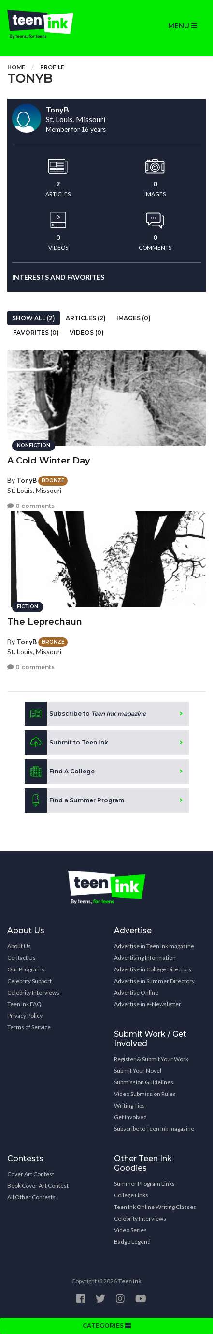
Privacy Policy (25, 1015)
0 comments (31, 505)
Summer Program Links (144, 1183)
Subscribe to (85, 714)
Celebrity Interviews (33, 992)
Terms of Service (29, 1027)
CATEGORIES (107, 1325)
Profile (52, 66)
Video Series (130, 1230)
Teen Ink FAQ (24, 1004)
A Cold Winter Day (48, 460)
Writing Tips (129, 1105)
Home (16, 66)
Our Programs (25, 969)
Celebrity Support (29, 980)
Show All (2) (33, 318)
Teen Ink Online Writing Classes (155, 1206)
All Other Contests (31, 1197)
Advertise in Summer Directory (154, 980)
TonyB (26, 480)
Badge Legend (132, 1241)
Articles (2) (86, 318)
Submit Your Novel (137, 1070)
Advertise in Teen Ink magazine (154, 946)
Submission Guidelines (143, 1082)
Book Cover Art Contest (38, 1185)
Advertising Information (145, 957)
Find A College (60, 771)
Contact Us (21, 957)
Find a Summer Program (74, 800)
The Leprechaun (44, 622)
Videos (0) (87, 332)
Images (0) (133, 318)
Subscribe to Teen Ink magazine (154, 1128)
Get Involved (130, 1117)
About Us (19, 946)
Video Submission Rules (145, 1093)
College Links (131, 1195)
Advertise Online (136, 992)
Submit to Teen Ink (66, 742)
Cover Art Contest (30, 1174)
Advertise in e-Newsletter (147, 1004)
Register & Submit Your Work (151, 1059)
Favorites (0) (36, 332)
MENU (182, 25)
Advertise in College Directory (153, 969)
